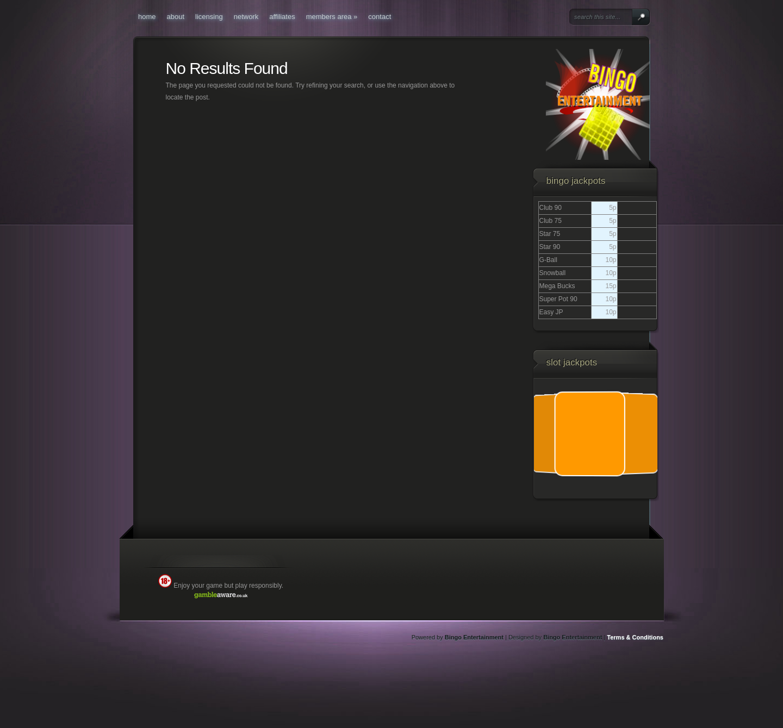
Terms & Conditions (635, 637)
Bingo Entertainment (474, 637)
